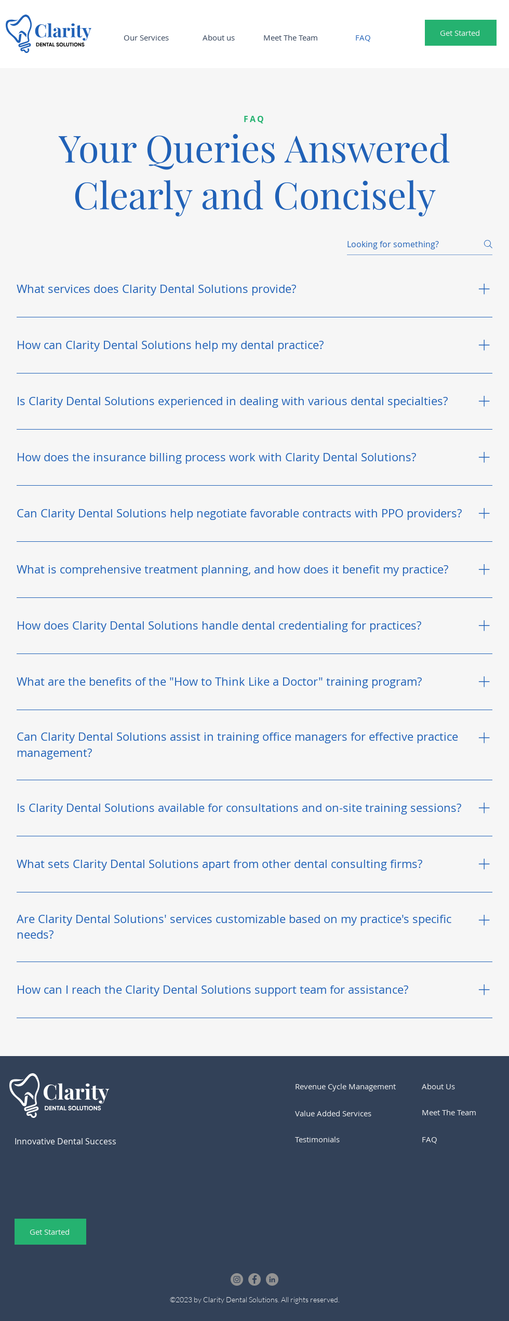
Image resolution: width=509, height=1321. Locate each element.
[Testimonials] (331, 1139)
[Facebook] (254, 1279)
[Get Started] (461, 33)
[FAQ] (457, 1139)
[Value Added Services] (357, 1113)
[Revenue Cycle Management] (353, 1086)
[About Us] (457, 1086)
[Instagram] (237, 1279)
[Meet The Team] (457, 1112)
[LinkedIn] (272, 1279)
